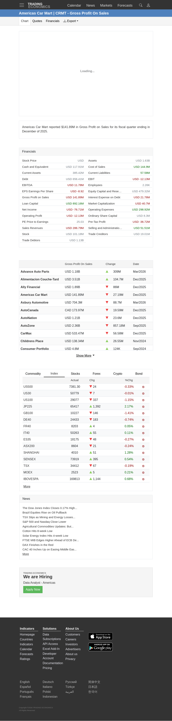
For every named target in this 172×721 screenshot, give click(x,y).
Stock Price (29, 160)
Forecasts (26, 654)
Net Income (29, 209)
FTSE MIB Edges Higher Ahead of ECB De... (50, 540)
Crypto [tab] (117, 373)
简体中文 (94, 682)
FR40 (27, 426)
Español (25, 686)
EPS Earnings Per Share (37, 191)
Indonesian (50, 696)
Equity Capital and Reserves (105, 191)
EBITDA (27, 185)
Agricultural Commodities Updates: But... (48, 526)
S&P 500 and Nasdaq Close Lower (44, 521)
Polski (47, 691)
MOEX (27, 472)
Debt (25, 179)
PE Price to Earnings (35, 221)
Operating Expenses (101, 209)
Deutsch (48, 682)
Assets (92, 160)
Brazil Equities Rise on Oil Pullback (44, 512)
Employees (95, 185)
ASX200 (29, 446)
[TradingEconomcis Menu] (23, 5)
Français (25, 696)
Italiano (48, 686)
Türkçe (70, 686)
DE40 (27, 419)
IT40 (26, 432)
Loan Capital (30, 203)
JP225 (27, 406)
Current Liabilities (99, 172)
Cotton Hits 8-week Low (37, 531)
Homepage (27, 634)
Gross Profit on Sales (35, 197)
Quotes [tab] (37, 21)
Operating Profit (32, 215)
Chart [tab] (24, 21)
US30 (27, 393)
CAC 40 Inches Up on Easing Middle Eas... (49, 549)
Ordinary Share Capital (102, 215)
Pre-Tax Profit (96, 221)
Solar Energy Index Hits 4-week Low (45, 535)
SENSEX (29, 459)
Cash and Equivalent (35, 166)
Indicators (26, 644)
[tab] (70, 21)
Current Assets (31, 172)
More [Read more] (26, 486)
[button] (148, 5)
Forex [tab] (97, 373)
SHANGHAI (31, 452)
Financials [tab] (53, 21)
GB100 (28, 413)
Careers (70, 639)
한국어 (92, 691)
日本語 (92, 686)
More (25, 553)
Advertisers (73, 649)
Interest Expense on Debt (104, 197)
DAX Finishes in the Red (37, 544)
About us (71, 654)
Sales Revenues (32, 228)
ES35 (27, 439)
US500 (28, 386)
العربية (69, 691)
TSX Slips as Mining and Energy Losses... (48, 517)
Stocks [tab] (75, 373)
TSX (26, 465)
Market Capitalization (101, 203)
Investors (71, 644)
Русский (71, 682)
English (25, 682)
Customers (72, 634)
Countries (26, 639)
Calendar (26, 649)
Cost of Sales (96, 166)
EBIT (91, 179)
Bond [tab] (138, 373)
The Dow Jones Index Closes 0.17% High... (49, 508)
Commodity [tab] (33, 373)
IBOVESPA (31, 479)
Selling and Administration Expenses (105, 228)
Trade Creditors (98, 234)
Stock (25, 234)
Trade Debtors (31, 240)
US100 (28, 399)
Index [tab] (54, 373)
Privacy (70, 659)
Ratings (25, 659)
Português (27, 691)
